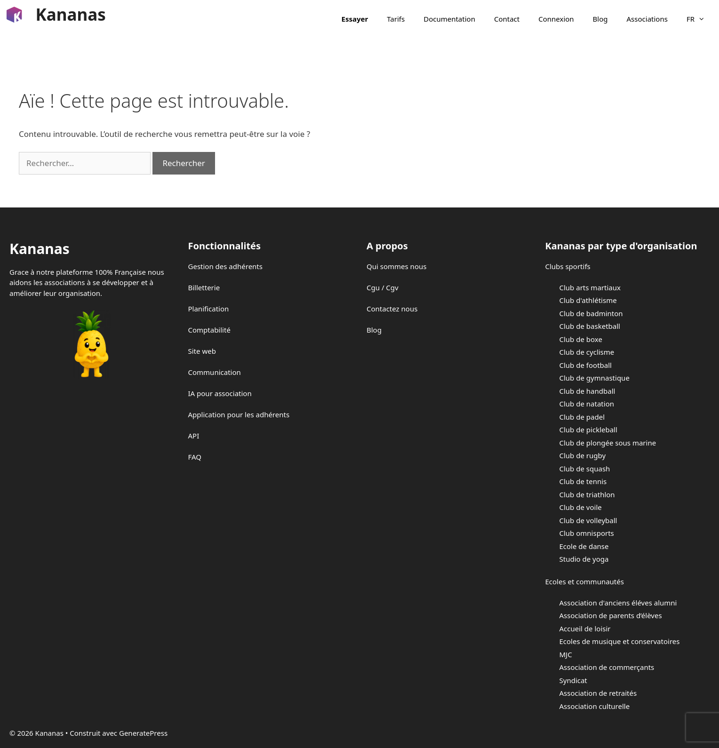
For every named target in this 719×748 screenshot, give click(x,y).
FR (700, 19)
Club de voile (580, 507)
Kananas (71, 14)
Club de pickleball (588, 429)
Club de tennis (583, 481)
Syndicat (573, 680)
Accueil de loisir (585, 628)
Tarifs (396, 19)
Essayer (355, 19)
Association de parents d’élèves (610, 615)
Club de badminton (591, 313)
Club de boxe (580, 339)
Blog (600, 19)
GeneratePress (143, 733)
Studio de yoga (584, 559)
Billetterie (204, 287)
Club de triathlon (587, 494)
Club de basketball (589, 326)
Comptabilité (209, 329)
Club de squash (584, 468)
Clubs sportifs (568, 266)
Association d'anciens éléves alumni (618, 602)
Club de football (585, 365)
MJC (565, 654)
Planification (208, 308)
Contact (506, 19)
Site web (202, 351)
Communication (214, 372)
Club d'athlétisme (588, 300)
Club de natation (586, 403)
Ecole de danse (584, 546)
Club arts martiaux (590, 287)
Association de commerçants (607, 667)
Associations (647, 19)
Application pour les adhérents (239, 414)
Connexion (556, 19)
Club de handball (587, 391)
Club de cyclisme (587, 352)
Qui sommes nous (396, 266)
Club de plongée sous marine (607, 442)
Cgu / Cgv (383, 287)
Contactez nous (392, 308)
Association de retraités (598, 693)
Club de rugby (582, 455)
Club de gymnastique (594, 377)
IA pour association (220, 393)
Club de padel (582, 417)
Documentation (449, 19)
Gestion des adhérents (225, 266)
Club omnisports (586, 533)
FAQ (195, 457)
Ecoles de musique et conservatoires (619, 641)
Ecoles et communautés (584, 581)
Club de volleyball (588, 520)
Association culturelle (594, 706)
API (194, 435)
